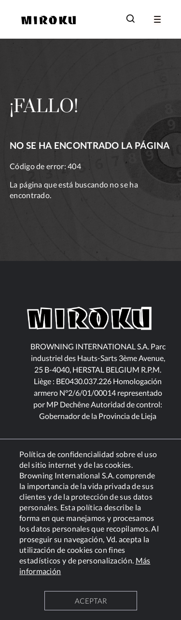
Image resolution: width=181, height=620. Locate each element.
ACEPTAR (91, 600)
